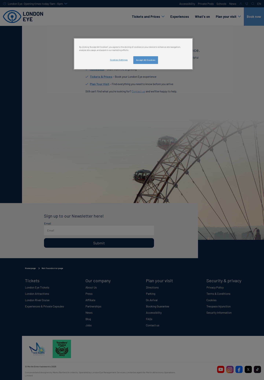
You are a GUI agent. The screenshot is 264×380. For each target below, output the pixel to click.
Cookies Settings (119, 60)
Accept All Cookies (145, 60)
